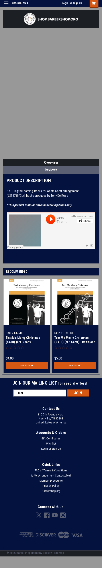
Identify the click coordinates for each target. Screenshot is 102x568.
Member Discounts (51, 480)
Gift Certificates (51, 438)
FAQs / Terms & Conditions (51, 470)
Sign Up (77, 3)
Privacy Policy (51, 485)
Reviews (51, 170)
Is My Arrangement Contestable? (51, 475)
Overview (51, 162)
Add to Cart (26, 365)
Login (65, 3)
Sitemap (59, 552)
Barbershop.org (51, 491)
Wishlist (51, 443)
